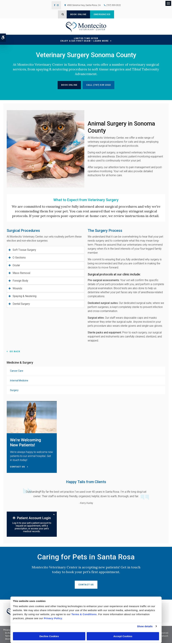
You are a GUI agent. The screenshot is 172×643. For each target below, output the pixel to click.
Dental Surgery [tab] (21, 303)
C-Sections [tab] (19, 257)
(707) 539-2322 (113, 5)
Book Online (78, 14)
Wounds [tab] (17, 288)
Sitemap (9, 639)
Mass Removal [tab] (21, 273)
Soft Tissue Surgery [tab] (24, 249)
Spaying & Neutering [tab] (24, 296)
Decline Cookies (49, 636)
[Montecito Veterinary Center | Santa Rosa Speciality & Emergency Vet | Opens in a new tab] (32, 523)
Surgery (14, 390)
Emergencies (102, 14)
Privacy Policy (9, 630)
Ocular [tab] (16, 265)
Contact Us (86, 584)
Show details (145, 626)
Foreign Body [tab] (20, 280)
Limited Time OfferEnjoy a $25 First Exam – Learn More (84, 39)
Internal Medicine (19, 380)
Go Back (15, 351)
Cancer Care (16, 370)
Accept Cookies (122, 636)
